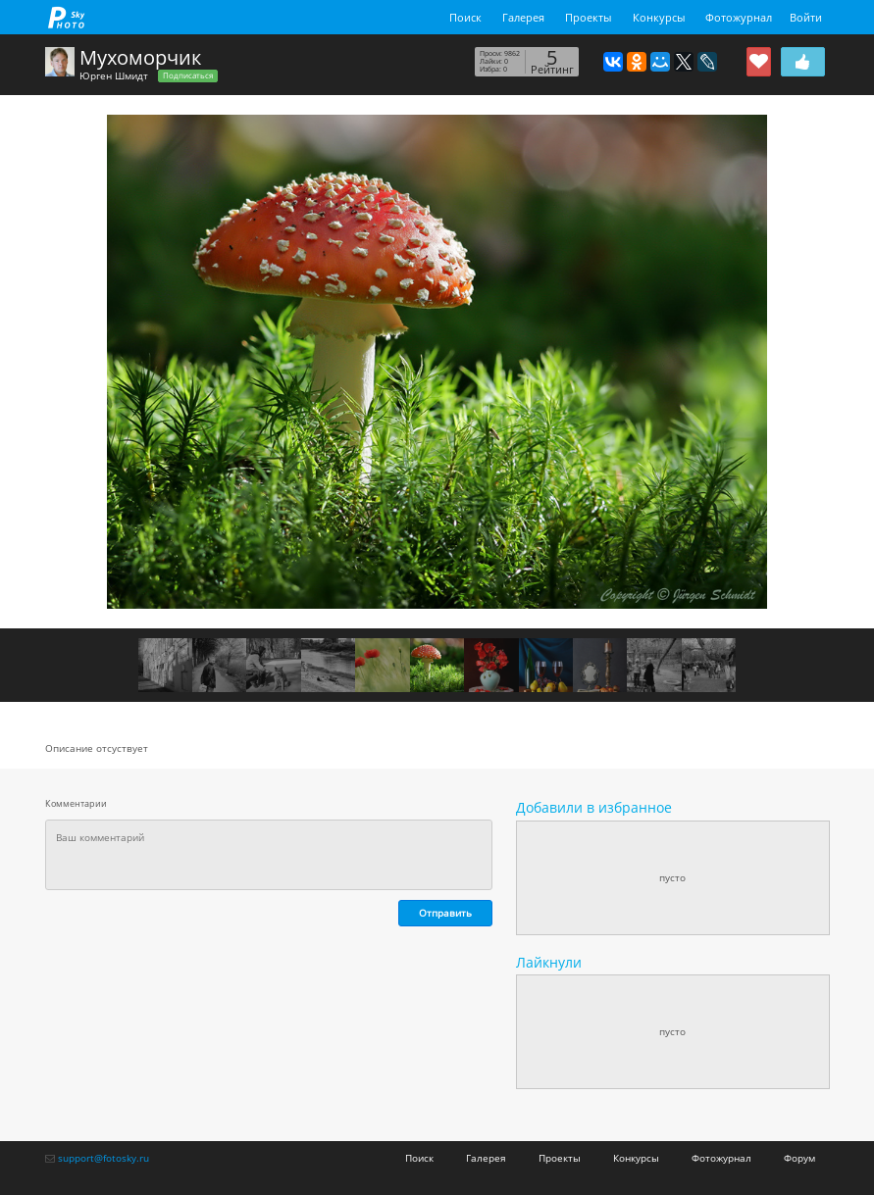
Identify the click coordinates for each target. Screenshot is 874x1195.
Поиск (465, 17)
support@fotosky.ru (103, 1158)
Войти (806, 17)
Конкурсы (659, 17)
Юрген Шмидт (113, 75)
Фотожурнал (738, 17)
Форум (799, 1158)
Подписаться (188, 75)
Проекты (588, 17)
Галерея (523, 17)
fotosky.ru (66, 17)
